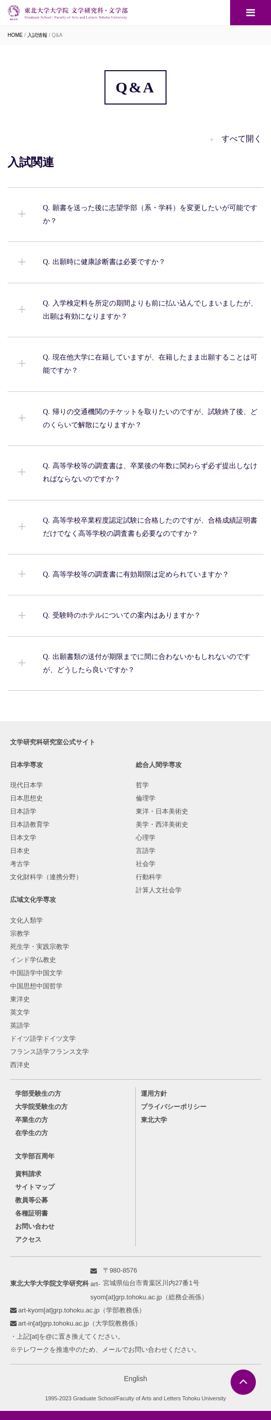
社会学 (145, 864)
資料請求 (28, 1174)
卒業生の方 (31, 1120)
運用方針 (154, 1093)
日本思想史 (26, 798)
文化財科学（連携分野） (46, 877)
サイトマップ (35, 1187)
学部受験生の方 (38, 1093)
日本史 (20, 850)
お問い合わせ (35, 1226)
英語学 (20, 1025)
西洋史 (20, 1065)
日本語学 (23, 811)
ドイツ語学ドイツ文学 (43, 1038)
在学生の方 (31, 1133)
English (135, 1379)
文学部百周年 (35, 1156)
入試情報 (37, 35)
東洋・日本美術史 (162, 811)
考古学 (20, 864)
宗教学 (20, 933)
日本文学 (23, 837)
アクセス (28, 1239)
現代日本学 (26, 785)
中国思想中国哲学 (36, 986)
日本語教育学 (29, 824)
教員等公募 (31, 1200)
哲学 (142, 785)
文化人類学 (26, 920)
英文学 (20, 1012)
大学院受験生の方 (41, 1106)
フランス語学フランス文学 (49, 1051)
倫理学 (145, 798)
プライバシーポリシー (173, 1106)
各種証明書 (31, 1213)
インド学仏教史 (33, 959)
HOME (15, 35)
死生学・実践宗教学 (39, 946)
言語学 (145, 850)
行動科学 (149, 877)
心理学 (145, 837)
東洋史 (20, 999)
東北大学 (154, 1120)
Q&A (57, 35)
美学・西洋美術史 (162, 824)
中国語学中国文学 (36, 973)
